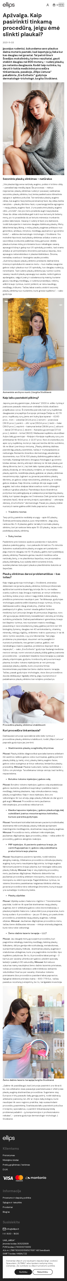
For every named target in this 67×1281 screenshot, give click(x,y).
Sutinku (23, 1271)
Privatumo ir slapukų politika (17, 1197)
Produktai (8, 1207)
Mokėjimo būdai (11, 1160)
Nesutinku (42, 1271)
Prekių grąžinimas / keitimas (16, 1164)
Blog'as (6, 1211)
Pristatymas (9, 1155)
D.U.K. (5, 1169)
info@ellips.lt (11, 1228)
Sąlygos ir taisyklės (12, 1202)
